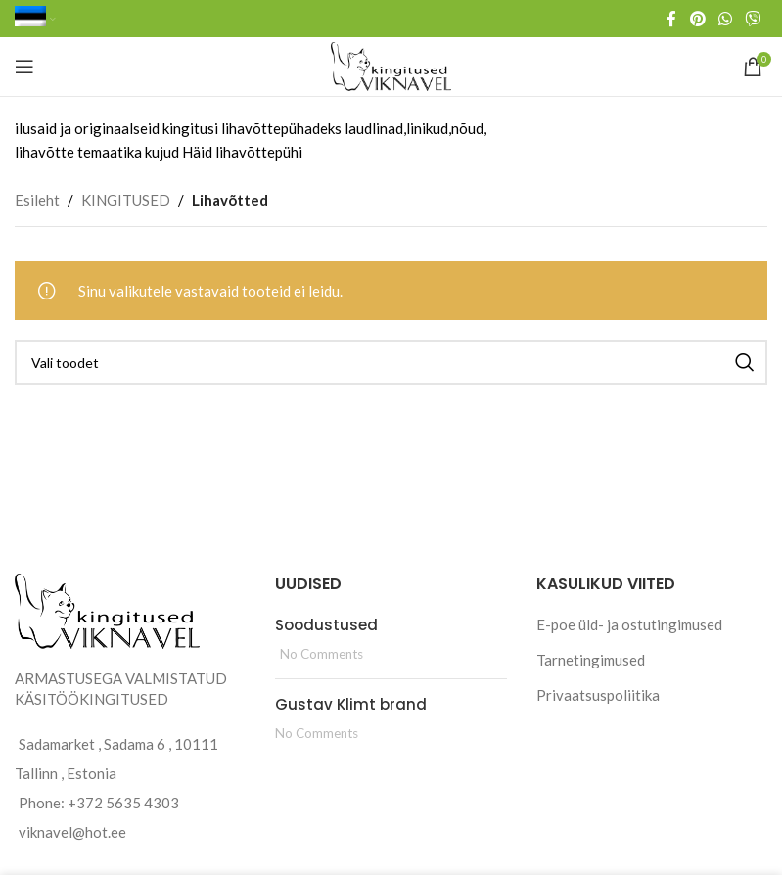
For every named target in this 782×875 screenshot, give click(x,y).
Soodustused (326, 625)
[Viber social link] (753, 18)
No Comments (321, 654)
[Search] (391, 362)
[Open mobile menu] (24, 66)
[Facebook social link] (671, 18)
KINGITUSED (125, 199)
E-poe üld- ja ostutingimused (629, 624)
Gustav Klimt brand (351, 704)
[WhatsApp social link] (725, 18)
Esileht (37, 199)
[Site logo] (391, 64)
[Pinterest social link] (697, 18)
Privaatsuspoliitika (598, 695)
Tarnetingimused (590, 659)
